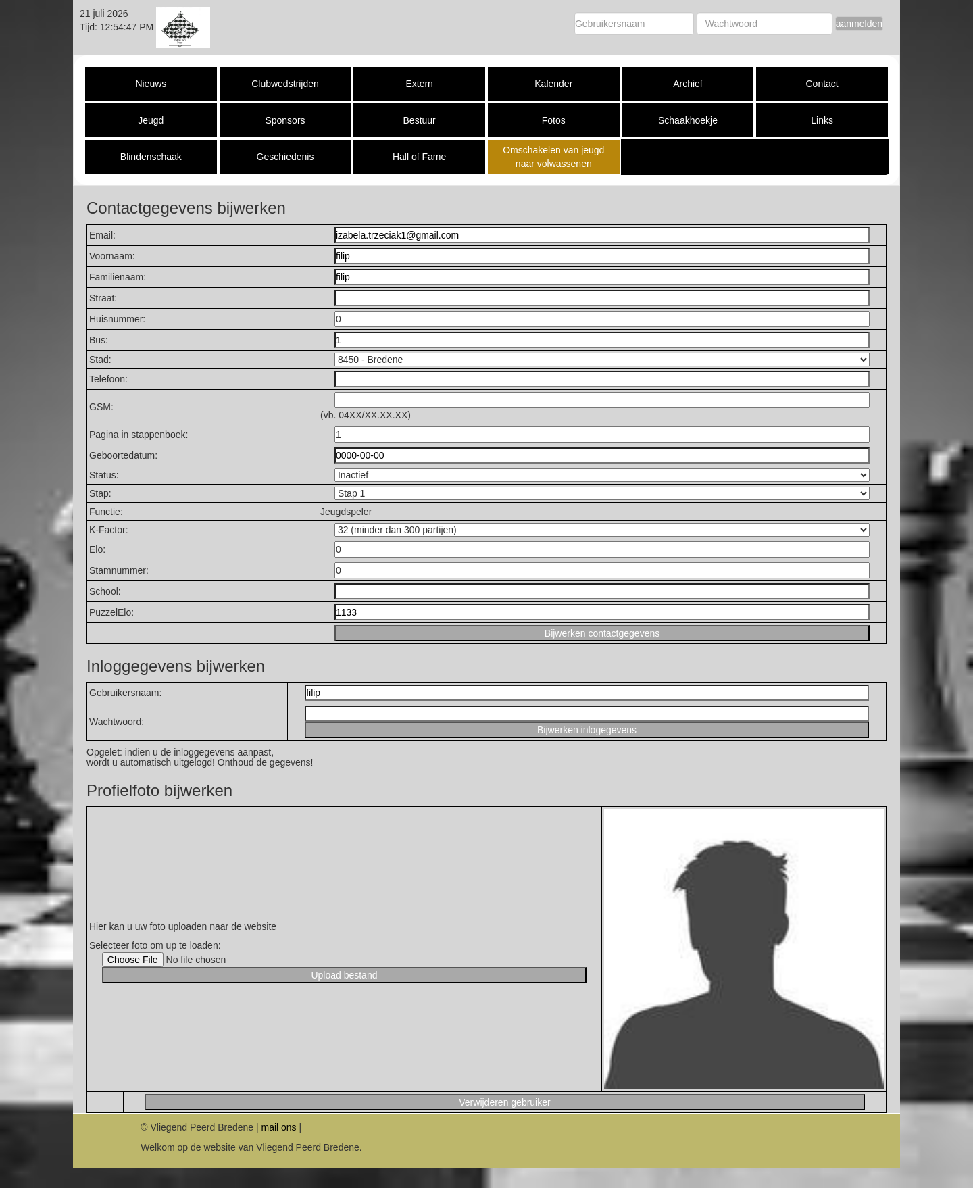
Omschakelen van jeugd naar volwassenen (553, 157)
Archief (688, 83)
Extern (418, 83)
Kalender (553, 83)
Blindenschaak (151, 156)
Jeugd (151, 120)
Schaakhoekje (688, 120)
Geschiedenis (285, 156)
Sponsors (285, 120)
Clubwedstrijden (285, 83)
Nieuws (150, 83)
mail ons (278, 1127)
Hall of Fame (419, 156)
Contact (821, 83)
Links (822, 120)
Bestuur (419, 120)
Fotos (554, 120)
